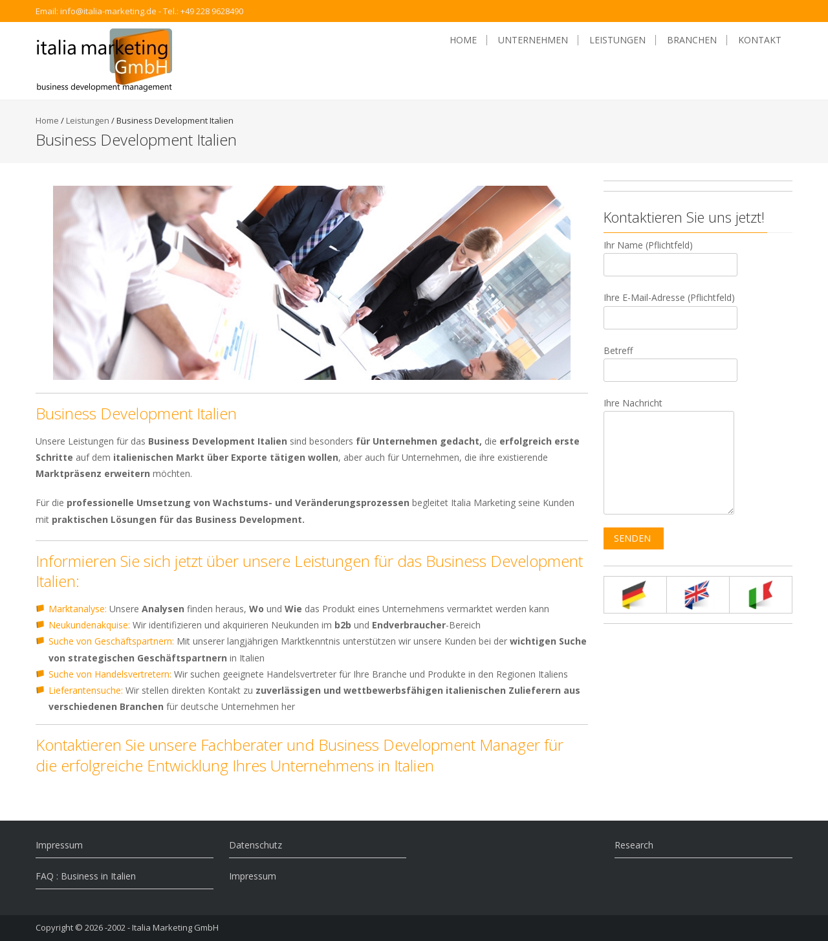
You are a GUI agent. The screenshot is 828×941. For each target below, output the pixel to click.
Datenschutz (255, 845)
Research (634, 845)
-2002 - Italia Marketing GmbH (162, 927)
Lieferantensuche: (86, 690)
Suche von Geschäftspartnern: (111, 641)
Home (463, 40)
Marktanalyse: (78, 609)
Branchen (692, 40)
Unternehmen (533, 40)
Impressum (59, 845)
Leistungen (617, 40)
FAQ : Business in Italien (86, 876)
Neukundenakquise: (89, 625)
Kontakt (759, 40)
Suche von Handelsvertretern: (110, 674)
